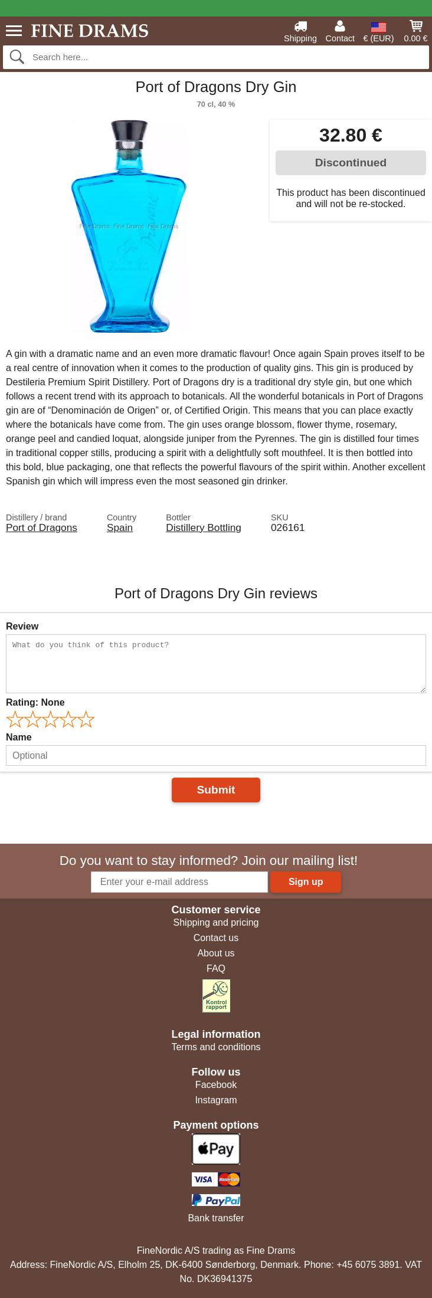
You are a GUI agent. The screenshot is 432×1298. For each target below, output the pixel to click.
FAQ (216, 968)
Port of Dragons (41, 527)
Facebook (216, 1085)
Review (22, 626)
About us (215, 953)
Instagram (216, 1100)
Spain (120, 527)
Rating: (35, 702)
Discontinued (351, 162)
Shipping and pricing (216, 922)
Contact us (216, 938)
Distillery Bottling (203, 527)
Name (19, 737)
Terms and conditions (215, 1047)
